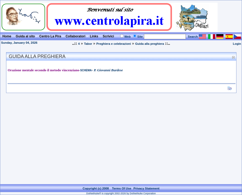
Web (127, 36)
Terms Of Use (121, 188)
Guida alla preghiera (149, 43)
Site (140, 36)
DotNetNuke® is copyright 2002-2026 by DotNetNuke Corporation (121, 193)
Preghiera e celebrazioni (113, 43)
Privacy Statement (146, 188)
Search (193, 36)
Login (237, 43)
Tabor (88, 43)
